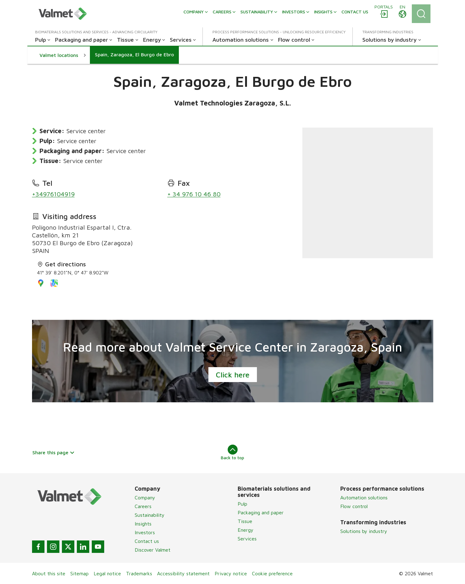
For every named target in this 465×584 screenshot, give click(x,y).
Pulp (242, 504)
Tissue (245, 521)
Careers (143, 506)
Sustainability (150, 515)
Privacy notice (231, 573)
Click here (232, 374)
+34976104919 (53, 194)
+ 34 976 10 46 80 (194, 194)
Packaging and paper (261, 512)
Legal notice (107, 573)
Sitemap (79, 573)
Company (145, 497)
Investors (145, 532)
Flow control (354, 506)
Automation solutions (364, 497)
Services (247, 538)
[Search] (421, 13)
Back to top (232, 452)
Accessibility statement (183, 573)
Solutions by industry (363, 531)
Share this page (53, 452)
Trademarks (139, 573)
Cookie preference (272, 573)
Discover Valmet (152, 550)
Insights (143, 523)
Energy (245, 530)
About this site (48, 573)
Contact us (147, 541)
